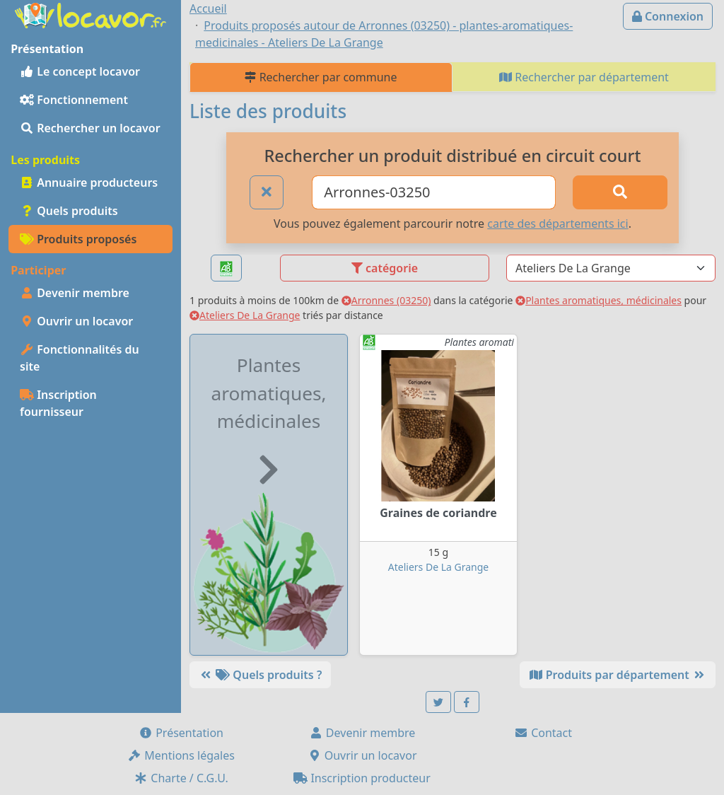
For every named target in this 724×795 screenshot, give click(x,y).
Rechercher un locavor (90, 128)
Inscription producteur (362, 778)
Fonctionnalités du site (79, 358)
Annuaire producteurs (89, 182)
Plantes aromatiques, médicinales (598, 300)
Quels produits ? (260, 675)
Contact (543, 733)
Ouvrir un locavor (76, 321)
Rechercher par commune (321, 77)
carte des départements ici (557, 223)
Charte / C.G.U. (181, 778)
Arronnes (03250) (386, 300)
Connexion (667, 16)
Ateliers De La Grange (244, 315)
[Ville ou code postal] (434, 192)
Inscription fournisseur (58, 403)
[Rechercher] (620, 192)
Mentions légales (181, 755)
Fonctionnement (74, 100)
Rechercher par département (584, 77)
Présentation (181, 733)
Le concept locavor (80, 71)
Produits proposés (78, 239)
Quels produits (69, 211)
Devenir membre (74, 293)
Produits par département (617, 675)
